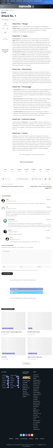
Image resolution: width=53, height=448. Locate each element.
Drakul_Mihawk (11, 219)
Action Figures (5, 375)
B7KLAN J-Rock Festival (34, 332)
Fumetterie (4, 387)
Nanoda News (13, 385)
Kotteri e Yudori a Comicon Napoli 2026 (11, 332)
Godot (7, 199)
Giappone (12, 378)
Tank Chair (4, 357)
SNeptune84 (6, 19)
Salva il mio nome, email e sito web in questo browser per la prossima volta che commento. (20, 270)
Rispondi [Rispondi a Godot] (49, 199)
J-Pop (27, 30)
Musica (11, 384)
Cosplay (3, 382)
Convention (5, 328)
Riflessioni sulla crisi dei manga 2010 (5, 51)
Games (11, 377)
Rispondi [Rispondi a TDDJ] (49, 207)
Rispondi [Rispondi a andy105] (49, 230)
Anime (3, 377)
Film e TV (4, 385)
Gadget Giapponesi (14, 375)
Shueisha (42, 28)
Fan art (3, 384)
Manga (3, 12)
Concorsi (4, 378)
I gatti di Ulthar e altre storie (35, 357)
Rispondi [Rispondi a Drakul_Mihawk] (49, 219)
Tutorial (11, 387)
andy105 (10, 230)
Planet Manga (11, 353)
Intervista (12, 380)
